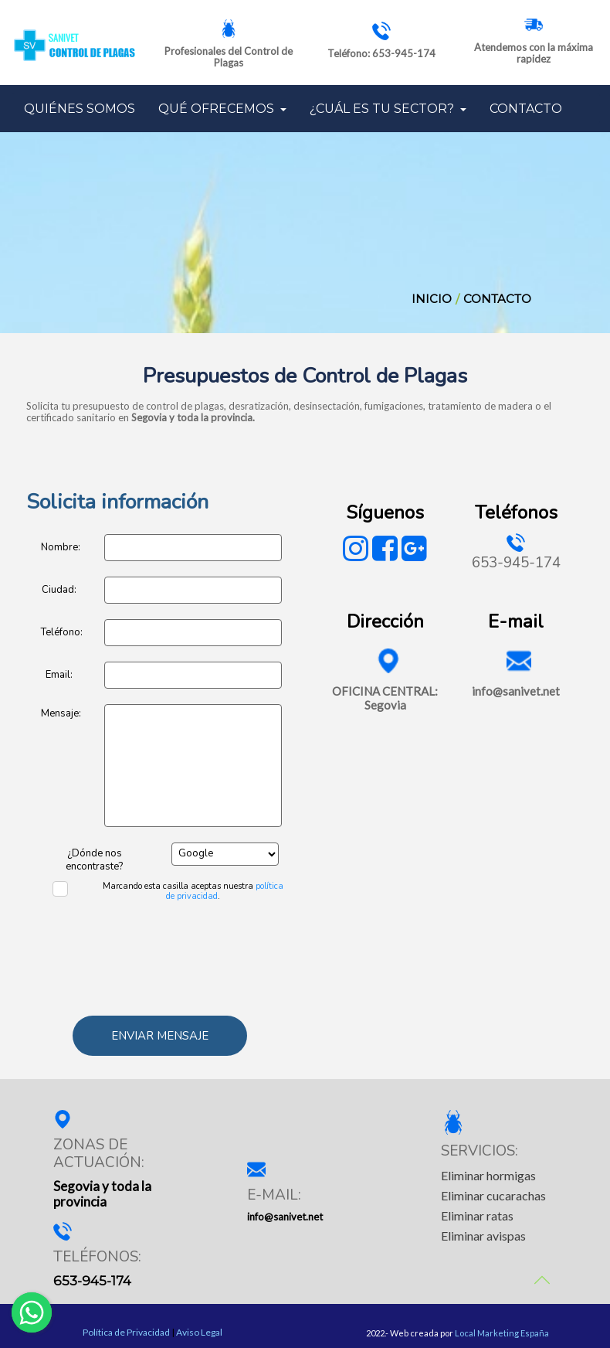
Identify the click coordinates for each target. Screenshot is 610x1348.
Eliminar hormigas (488, 1175)
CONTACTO (526, 108)
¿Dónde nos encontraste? (94, 854)
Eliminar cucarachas (493, 1195)
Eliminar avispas (483, 1235)
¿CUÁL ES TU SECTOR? (388, 108)
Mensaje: (61, 713)
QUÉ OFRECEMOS (222, 108)
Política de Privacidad (126, 1332)
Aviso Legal (199, 1332)
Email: (59, 675)
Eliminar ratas (477, 1215)
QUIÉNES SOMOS (79, 108)
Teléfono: (61, 632)
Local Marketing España (502, 1333)
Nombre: (60, 547)
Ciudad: (59, 590)
